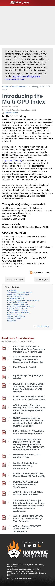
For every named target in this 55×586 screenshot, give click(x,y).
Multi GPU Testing (14, 315)
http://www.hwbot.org (12, 160)
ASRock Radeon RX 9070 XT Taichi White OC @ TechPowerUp (27, 529)
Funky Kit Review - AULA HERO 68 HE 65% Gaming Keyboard (28, 432)
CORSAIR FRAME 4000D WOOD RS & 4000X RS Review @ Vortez (29, 398)
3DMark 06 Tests (14, 319)
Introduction (12, 290)
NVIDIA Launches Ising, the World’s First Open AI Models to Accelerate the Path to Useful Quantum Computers (28, 422)
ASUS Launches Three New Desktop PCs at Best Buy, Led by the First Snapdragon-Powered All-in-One (29, 409)
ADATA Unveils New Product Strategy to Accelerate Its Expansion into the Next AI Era (28, 359)
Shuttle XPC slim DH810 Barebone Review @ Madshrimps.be (25, 466)
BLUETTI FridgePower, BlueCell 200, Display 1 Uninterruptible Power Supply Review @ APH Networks (28, 388)
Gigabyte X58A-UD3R (15, 298)
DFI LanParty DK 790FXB (17, 311)
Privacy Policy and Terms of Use (20, 579)
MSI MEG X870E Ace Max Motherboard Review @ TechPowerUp (25, 484)
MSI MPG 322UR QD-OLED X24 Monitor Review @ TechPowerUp (29, 474)
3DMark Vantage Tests (16, 317)
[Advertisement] (28, 25)
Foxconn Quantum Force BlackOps (21, 307)
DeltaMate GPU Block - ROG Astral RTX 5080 (27, 456)
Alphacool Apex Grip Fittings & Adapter (28, 376)
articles (5, 87)
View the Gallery (11, 113)
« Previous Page (15, 279)
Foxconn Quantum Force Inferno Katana (23, 300)
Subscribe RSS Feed (41, 272)
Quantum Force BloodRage (18, 294)
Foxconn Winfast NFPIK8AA (18, 313)
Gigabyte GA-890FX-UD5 (17, 309)
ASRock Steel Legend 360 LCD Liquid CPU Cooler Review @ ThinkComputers (28, 518)
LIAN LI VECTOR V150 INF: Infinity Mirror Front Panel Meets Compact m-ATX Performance (29, 349)
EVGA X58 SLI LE (14, 296)
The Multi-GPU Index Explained (19, 292)
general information (18, 87)
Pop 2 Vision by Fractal (24, 367)
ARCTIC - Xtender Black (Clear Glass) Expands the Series (28, 493)
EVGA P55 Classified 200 (17, 303)
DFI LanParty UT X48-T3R (17, 305)
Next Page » (42, 279)
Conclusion (11, 321)
